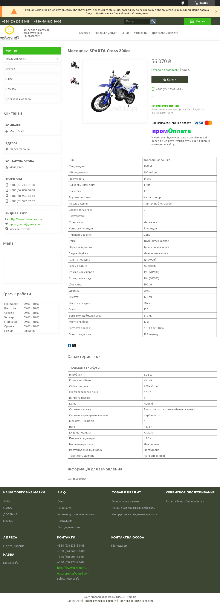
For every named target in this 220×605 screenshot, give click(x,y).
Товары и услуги (105, 33)
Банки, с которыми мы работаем (133, 507)
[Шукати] (153, 21)
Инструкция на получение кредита (134, 514)
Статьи (10, 68)
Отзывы (11, 88)
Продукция (65, 520)
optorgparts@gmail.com (25, 224)
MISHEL (8, 520)
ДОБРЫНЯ (10, 514)
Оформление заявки (125, 501)
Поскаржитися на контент (100, 600)
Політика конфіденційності (136, 600)
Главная (84, 33)
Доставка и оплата (165, 33)
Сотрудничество (69, 527)
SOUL (6, 501)
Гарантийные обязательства (185, 501)
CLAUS (7, 507)
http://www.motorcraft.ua (26, 219)
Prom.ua (131, 597)
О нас (125, 33)
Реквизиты (65, 507)
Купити (171, 79)
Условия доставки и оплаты (76, 514)
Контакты (140, 33)
